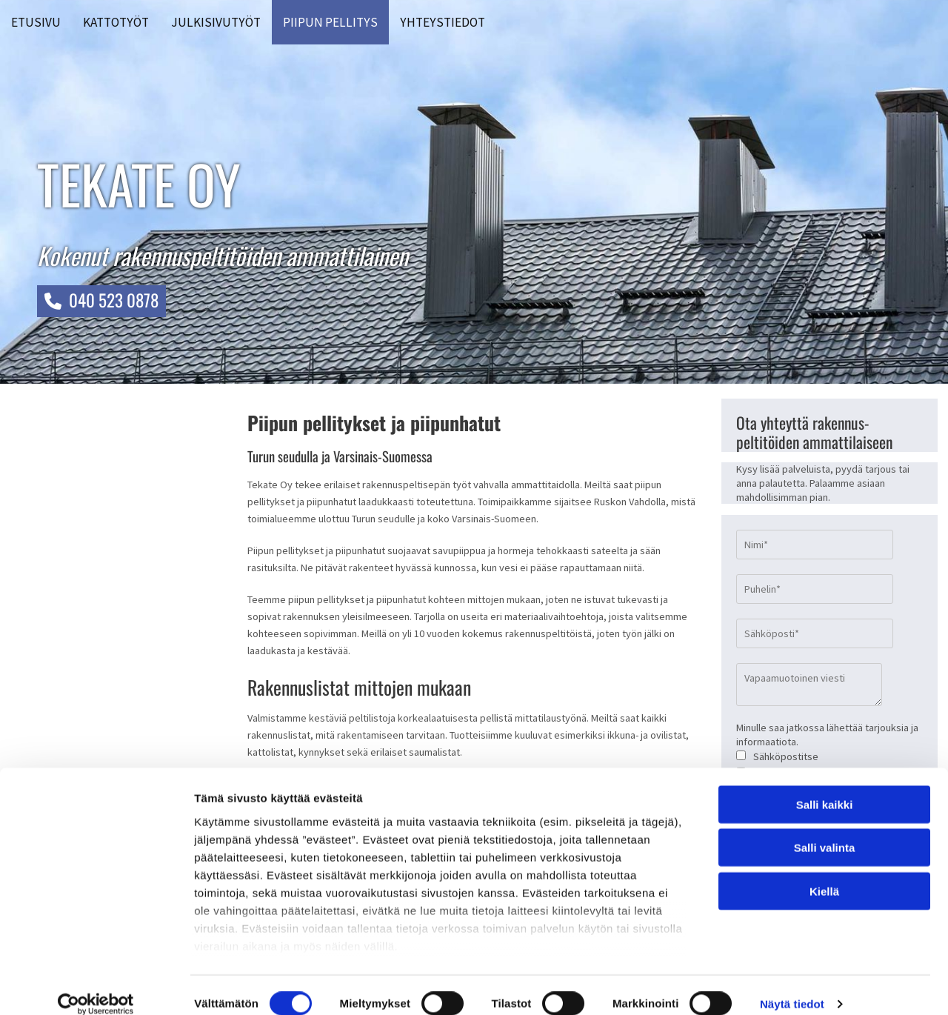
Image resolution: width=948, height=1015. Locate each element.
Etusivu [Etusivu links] (36, 22)
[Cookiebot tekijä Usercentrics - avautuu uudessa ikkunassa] (96, 986)
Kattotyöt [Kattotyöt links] (116, 22)
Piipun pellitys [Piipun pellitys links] (330, 22)
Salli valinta (824, 829)
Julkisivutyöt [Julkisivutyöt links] (216, 22)
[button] (101, 301)
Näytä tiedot (792, 985)
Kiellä (824, 873)
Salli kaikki (824, 786)
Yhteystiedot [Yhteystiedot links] (442, 22)
